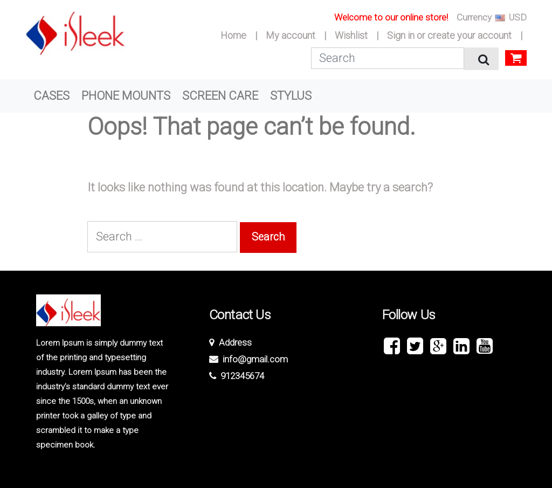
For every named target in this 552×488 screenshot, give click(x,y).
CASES (51, 95)
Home (233, 35)
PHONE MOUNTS (125, 95)
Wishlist (351, 35)
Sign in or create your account (449, 35)
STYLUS (291, 95)
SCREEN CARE (220, 95)
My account (290, 35)
